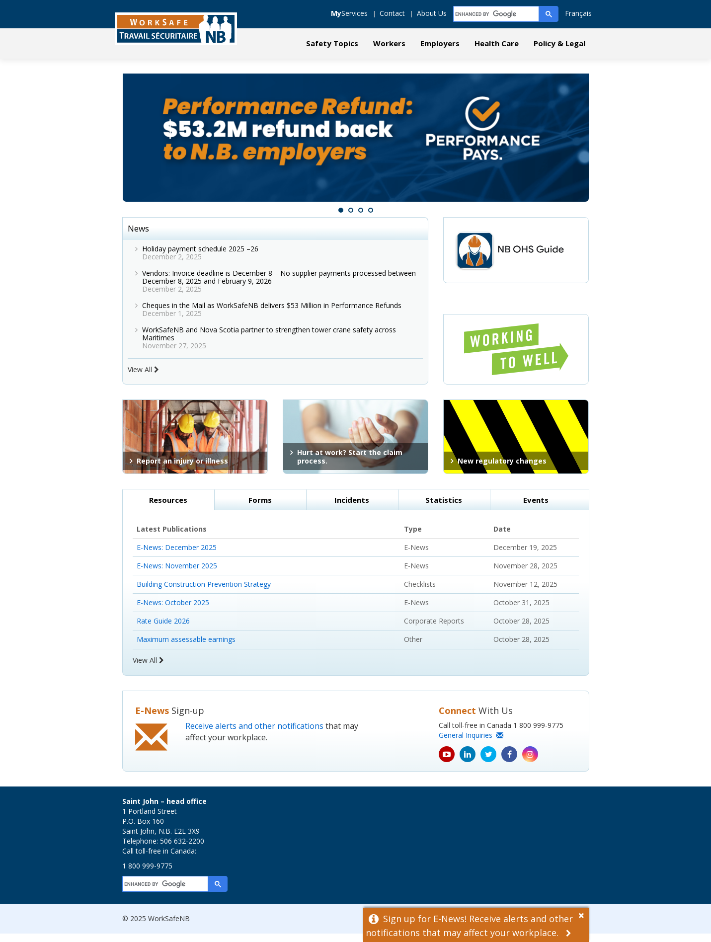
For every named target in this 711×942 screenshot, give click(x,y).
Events (536, 508)
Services (349, 13)
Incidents (351, 508)
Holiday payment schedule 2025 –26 (200, 256)
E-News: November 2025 (177, 573)
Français (578, 13)
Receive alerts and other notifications (254, 734)
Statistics (443, 508)
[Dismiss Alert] (583, 914)
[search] (496, 14)
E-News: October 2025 (173, 610)
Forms (260, 508)
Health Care (496, 43)
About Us (432, 13)
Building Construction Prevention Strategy (204, 592)
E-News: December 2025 (177, 555)
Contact (392, 13)
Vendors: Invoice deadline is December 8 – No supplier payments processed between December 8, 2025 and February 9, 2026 (279, 285)
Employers (440, 43)
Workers (389, 43)
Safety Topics (332, 43)
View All (143, 377)
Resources (168, 508)
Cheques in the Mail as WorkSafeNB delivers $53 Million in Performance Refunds (272, 313)
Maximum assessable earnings (186, 647)
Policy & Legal (559, 43)
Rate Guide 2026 (163, 628)
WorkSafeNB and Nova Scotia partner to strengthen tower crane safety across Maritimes (269, 341)
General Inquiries (471, 743)
